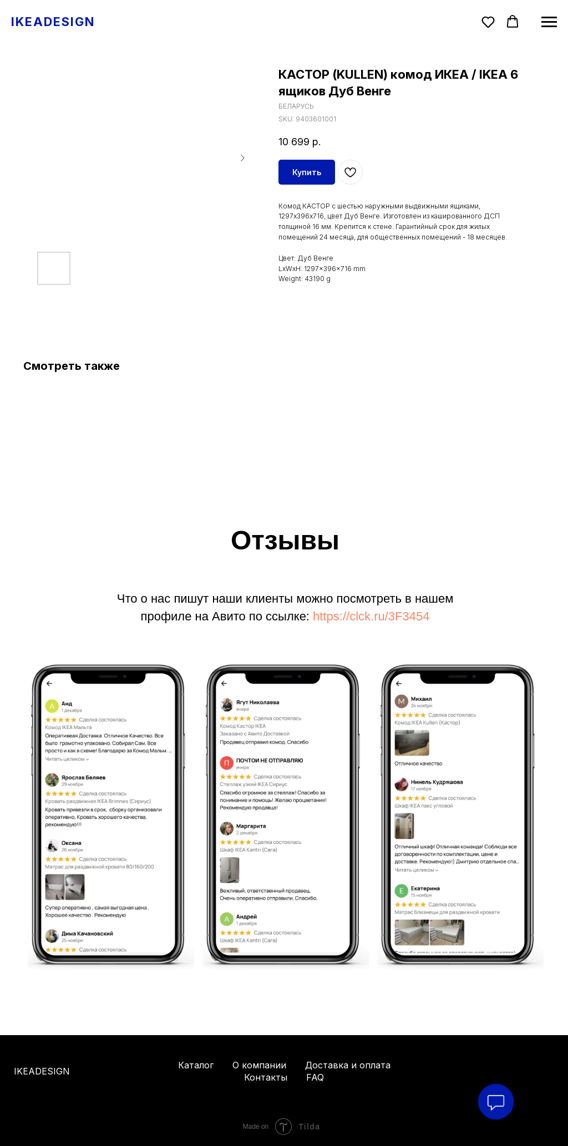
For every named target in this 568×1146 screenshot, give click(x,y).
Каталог (196, 1065)
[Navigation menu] (549, 22)
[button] (488, 21)
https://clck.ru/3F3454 (371, 616)
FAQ (315, 1077)
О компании (259, 1065)
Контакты (265, 1077)
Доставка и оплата (347, 1065)
